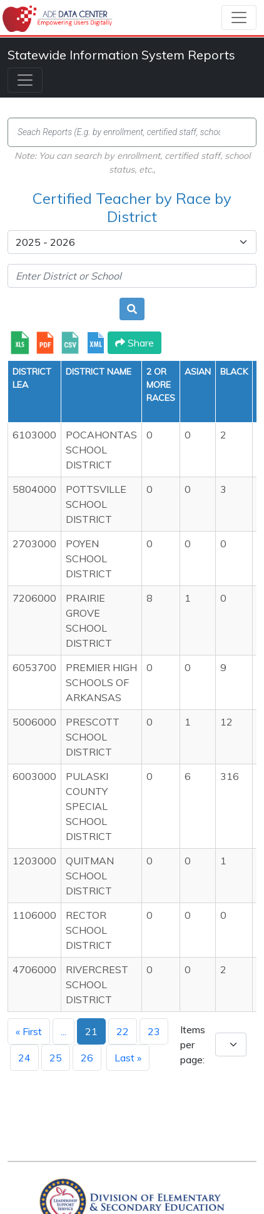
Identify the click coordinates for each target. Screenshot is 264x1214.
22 (122, 1031)
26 (87, 1057)
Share (134, 342)
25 (55, 1057)
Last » (127, 1057)
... (63, 1031)
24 (24, 1057)
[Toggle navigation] (238, 17)
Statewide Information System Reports (121, 55)
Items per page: (192, 1044)
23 (154, 1031)
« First (29, 1031)
